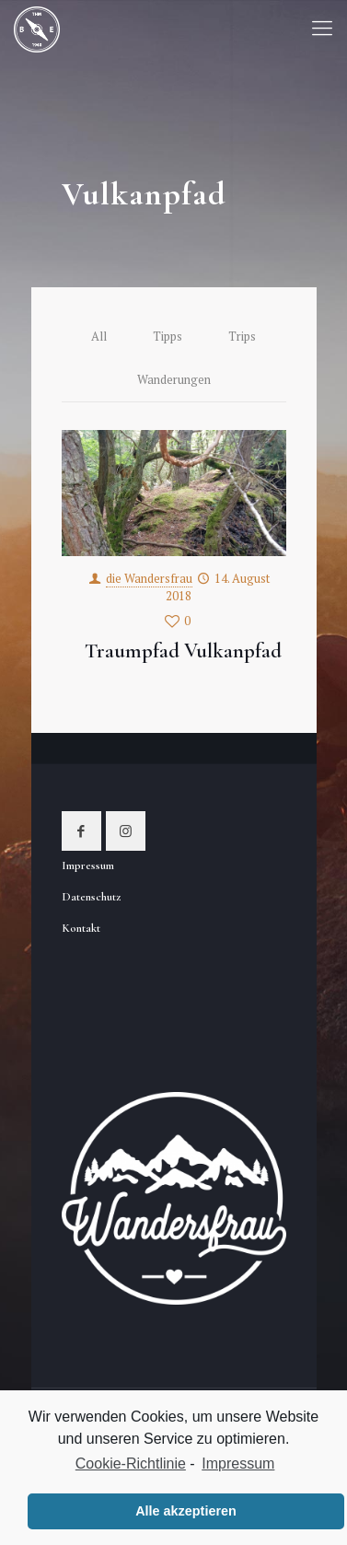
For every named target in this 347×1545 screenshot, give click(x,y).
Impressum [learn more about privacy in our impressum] (238, 1463)
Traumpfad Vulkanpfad (183, 651)
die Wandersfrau (149, 578)
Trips (242, 336)
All (99, 336)
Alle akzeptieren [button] (186, 1511)
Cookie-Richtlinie (130, 1463)
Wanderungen (174, 379)
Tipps (167, 336)
